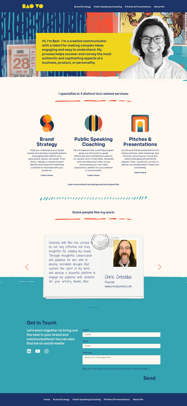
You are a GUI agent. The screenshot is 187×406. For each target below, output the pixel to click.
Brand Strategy (82, 6)
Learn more (47, 175)
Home (47, 399)
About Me (159, 6)
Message (87, 352)
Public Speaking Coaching (108, 6)
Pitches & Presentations (138, 6)
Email (85, 341)
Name (86, 330)
